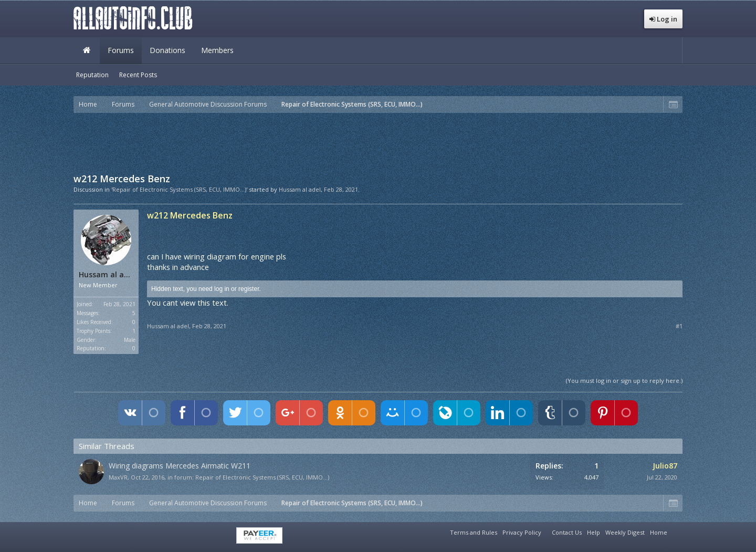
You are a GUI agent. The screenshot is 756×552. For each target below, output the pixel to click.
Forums (121, 50)
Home (87, 50)
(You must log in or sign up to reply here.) (624, 380)
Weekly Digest (625, 532)
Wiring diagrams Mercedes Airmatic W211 (179, 466)
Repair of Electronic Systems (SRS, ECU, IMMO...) (262, 477)
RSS (676, 531)
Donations (167, 50)
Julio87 (665, 466)
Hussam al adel (300, 189)
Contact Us (567, 532)
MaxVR (118, 477)
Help (593, 532)
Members (217, 50)
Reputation (92, 74)
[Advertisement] (378, 141)
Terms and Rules (473, 532)
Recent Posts (138, 74)
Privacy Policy (521, 532)
